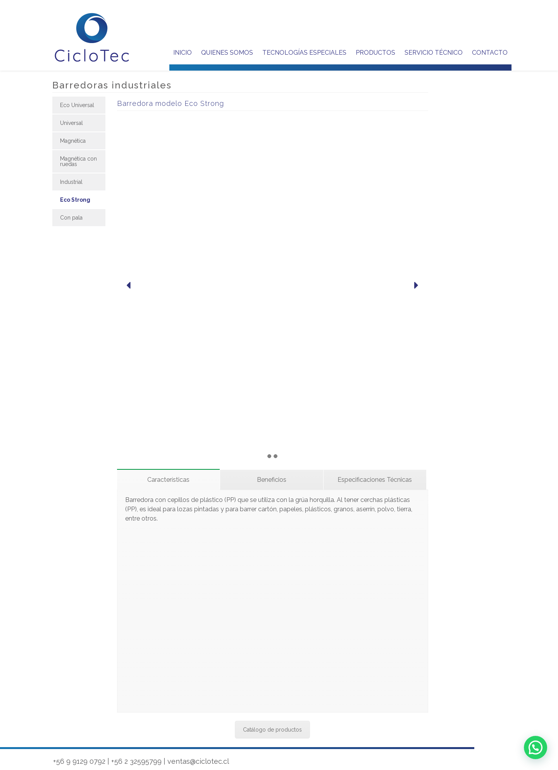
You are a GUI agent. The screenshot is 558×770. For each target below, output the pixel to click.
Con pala (71, 218)
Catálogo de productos (272, 730)
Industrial (71, 182)
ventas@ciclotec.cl (198, 761)
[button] (535, 747)
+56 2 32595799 (136, 761)
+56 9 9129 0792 (79, 761)
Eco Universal (77, 105)
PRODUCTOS (375, 52)
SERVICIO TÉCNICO (434, 52)
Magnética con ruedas (78, 161)
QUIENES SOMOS (227, 52)
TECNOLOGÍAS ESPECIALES (304, 52)
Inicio (182, 52)
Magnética (73, 141)
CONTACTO (490, 52)
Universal (71, 123)
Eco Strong (75, 200)
